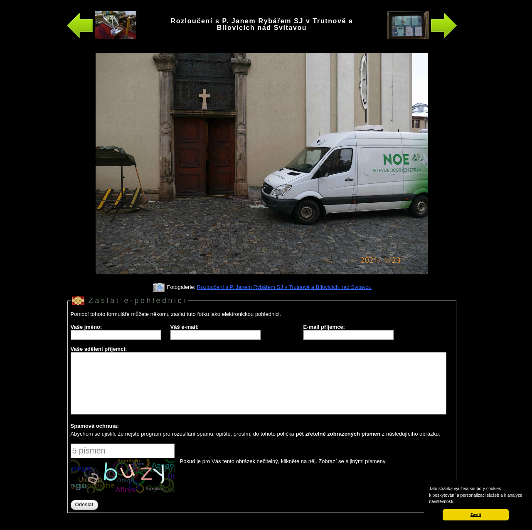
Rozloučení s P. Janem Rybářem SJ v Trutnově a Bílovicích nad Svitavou (284, 287)
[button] (456, 502)
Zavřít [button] (475, 515)
